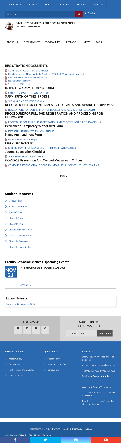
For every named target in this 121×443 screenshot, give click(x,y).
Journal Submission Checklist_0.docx (26, 156)
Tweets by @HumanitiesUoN (20, 304)
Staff (47, 4)
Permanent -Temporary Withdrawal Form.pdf (31, 130)
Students (13, 4)
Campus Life (53, 369)
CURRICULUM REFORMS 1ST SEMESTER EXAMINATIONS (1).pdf (42, 147)
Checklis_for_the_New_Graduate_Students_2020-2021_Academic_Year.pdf (46, 74)
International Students (20, 235)
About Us (12, 42)
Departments (32, 42)
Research (72, 42)
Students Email (16, 223)
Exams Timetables (18, 206)
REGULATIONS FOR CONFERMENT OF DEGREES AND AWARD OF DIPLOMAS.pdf (51, 109)
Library (80, 4)
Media (97, 4)
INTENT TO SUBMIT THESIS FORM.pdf (28, 92)
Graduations (15, 200)
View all (25, 285)
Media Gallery (15, 358)
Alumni (63, 4)
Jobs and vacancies (56, 364)
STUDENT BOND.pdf (19, 84)
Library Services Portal (21, 229)
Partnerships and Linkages (21, 369)
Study (31, 4)
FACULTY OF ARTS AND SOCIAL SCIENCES (45, 23)
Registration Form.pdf (19, 80)
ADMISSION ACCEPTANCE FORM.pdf (28, 70)
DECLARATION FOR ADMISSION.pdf (27, 77)
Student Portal (16, 218)
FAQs (99, 42)
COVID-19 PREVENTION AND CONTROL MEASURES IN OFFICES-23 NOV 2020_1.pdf (53, 165)
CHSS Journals (16, 375)
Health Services (55, 358)
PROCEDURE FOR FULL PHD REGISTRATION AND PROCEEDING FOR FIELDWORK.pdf (54, 122)
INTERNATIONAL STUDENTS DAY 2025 (43, 267)
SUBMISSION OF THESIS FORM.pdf (26, 101)
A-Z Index (90, 13)
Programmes (52, 42)
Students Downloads (19, 241)
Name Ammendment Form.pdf (23, 139)
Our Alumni (14, 364)
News (87, 42)
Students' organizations (21, 247)
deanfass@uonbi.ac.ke (99, 376)
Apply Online (15, 212)
